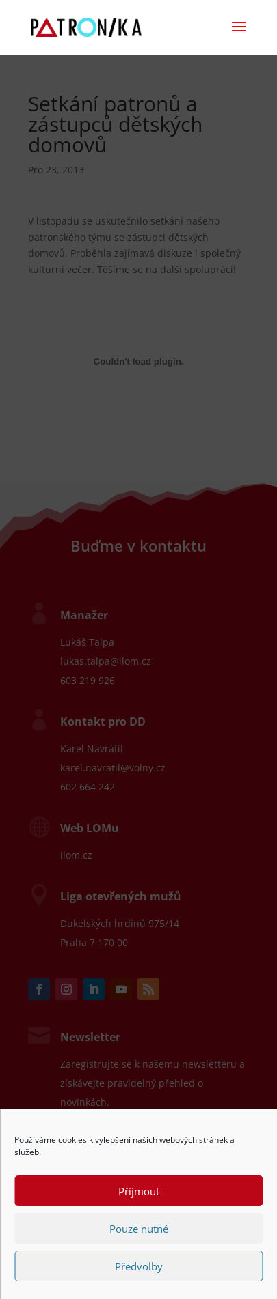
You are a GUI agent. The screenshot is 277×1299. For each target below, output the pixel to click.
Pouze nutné (138, 1229)
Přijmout (138, 1191)
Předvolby (139, 1266)
